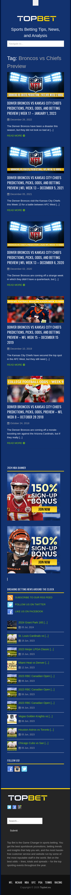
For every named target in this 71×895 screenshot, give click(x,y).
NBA (27, 882)
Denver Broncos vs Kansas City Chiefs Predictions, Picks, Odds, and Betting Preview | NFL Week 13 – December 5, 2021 (35, 182)
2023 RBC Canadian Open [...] (37, 676)
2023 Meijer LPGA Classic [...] (36, 649)
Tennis (48, 882)
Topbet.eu (45, 887)
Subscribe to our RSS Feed (33, 597)
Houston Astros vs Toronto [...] (36, 729)
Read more (14, 135)
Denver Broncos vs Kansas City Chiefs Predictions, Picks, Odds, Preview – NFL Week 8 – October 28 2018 (34, 411)
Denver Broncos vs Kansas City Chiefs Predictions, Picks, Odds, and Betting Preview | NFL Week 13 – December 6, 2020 (35, 257)
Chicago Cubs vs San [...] (33, 743)
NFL (10, 882)
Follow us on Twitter (30, 604)
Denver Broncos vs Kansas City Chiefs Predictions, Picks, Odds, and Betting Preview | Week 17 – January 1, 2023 (34, 108)
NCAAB (18, 882)
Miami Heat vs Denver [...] (34, 662)
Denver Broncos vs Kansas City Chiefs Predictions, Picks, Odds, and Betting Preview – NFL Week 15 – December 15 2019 (34, 335)
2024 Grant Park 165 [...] (33, 622)
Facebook (14, 807)
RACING (58, 882)
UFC (33, 882)
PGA (40, 882)
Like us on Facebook (29, 611)
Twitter (9, 807)
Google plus (19, 807)
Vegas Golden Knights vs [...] (36, 716)
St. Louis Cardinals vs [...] (34, 635)
